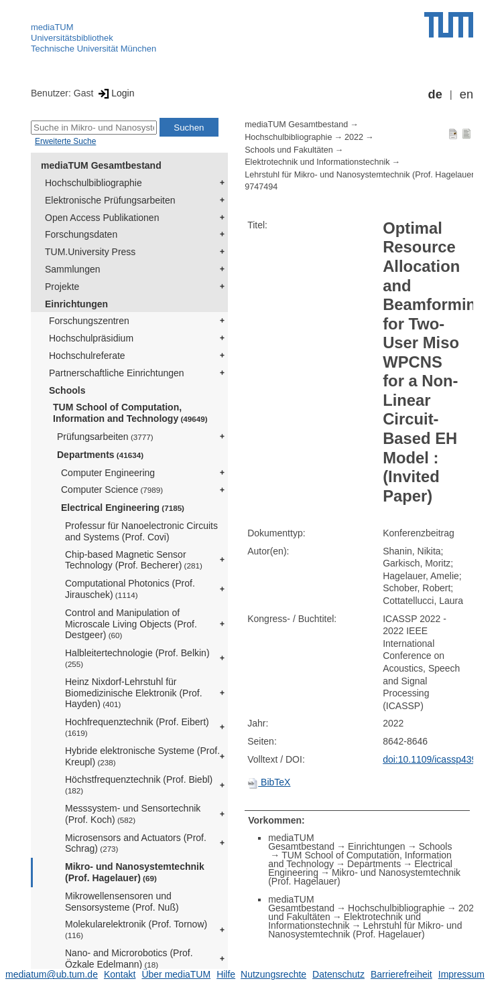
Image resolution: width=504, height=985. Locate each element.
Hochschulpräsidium (91, 338)
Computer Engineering (108, 472)
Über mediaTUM (175, 974)
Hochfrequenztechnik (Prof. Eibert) (137, 726)
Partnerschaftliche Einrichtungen (116, 373)
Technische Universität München (93, 49)
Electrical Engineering (122, 507)
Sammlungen (73, 269)
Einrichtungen (76, 304)
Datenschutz (338, 974)
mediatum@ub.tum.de (51, 974)
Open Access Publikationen (102, 217)
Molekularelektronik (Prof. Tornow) (136, 929)
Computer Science (112, 489)
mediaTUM (52, 27)
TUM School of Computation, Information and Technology (130, 413)
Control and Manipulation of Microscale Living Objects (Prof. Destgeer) (131, 624)
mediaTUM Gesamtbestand (101, 165)
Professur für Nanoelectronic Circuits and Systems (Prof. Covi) (141, 531)
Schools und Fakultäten (289, 150)
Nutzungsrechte (273, 974)
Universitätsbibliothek (72, 38)
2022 (353, 137)
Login (115, 93)
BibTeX (268, 782)
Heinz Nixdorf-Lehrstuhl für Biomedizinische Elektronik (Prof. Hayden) (133, 693)
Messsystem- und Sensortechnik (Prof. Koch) (132, 814)
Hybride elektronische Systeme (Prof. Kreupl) (142, 756)
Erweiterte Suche (65, 141)
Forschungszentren (89, 320)
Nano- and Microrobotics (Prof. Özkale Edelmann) (129, 959)
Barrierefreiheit (401, 974)
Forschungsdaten (81, 234)
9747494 (261, 187)
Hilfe (225, 974)
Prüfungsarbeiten (105, 436)
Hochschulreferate (87, 355)
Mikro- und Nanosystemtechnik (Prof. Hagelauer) (134, 872)
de (435, 94)
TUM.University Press (90, 251)
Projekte (62, 286)
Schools (67, 390)
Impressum (461, 974)
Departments (100, 454)
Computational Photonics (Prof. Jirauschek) (130, 589)
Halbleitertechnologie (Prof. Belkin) (137, 658)
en (466, 94)
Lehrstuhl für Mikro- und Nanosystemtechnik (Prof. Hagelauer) (361, 174)
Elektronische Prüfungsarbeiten (110, 200)
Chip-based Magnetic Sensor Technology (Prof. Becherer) (133, 560)
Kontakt (119, 974)
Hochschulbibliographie (93, 182)
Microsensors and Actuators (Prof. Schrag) (135, 843)
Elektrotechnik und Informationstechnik (317, 162)
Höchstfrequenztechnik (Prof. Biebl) (138, 784)
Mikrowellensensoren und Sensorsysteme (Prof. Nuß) (122, 902)
